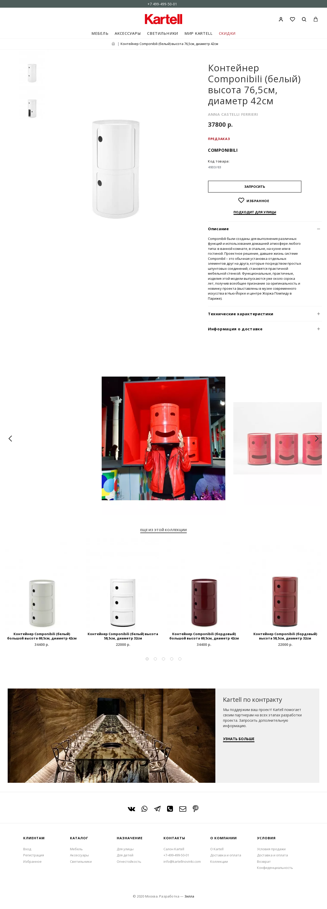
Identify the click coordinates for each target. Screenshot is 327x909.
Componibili (223, 150)
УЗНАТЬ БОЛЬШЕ (238, 738)
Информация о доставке (235, 328)
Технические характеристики (240, 313)
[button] (147, 658)
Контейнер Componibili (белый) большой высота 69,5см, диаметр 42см (42, 636)
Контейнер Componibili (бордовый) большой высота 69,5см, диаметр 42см (204, 636)
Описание (218, 228)
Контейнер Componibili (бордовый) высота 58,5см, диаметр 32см (285, 636)
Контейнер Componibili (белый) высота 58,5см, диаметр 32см (123, 636)
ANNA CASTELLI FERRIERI (233, 114)
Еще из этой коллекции (163, 530)
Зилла (189, 896)
